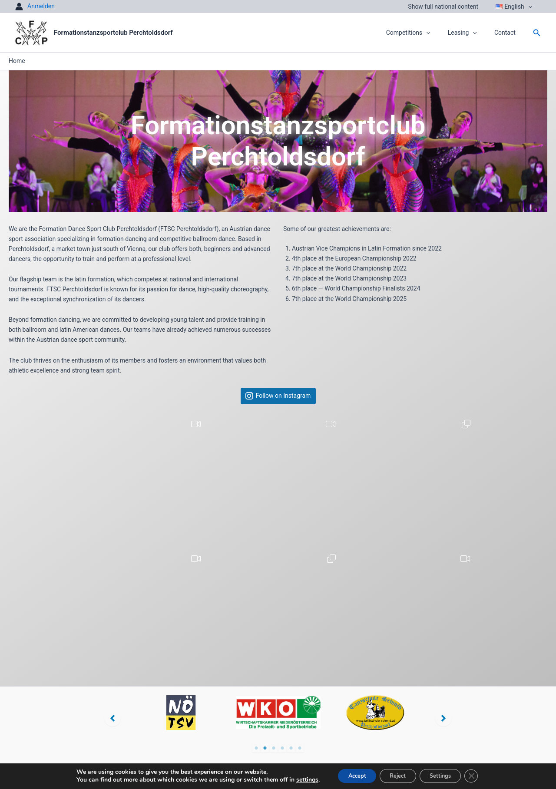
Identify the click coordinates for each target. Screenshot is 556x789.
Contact (507, 32)
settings (295, 779)
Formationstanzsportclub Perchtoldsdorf (113, 32)
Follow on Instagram (283, 396)
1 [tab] (256, 748)
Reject (396, 775)
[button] (531, 6)
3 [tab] (273, 748)
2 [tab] (265, 748)
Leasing (470, 32)
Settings (446, 775)
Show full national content (451, 6)
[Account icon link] (35, 6)
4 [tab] (282, 748)
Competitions (421, 32)
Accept (348, 775)
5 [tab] (291, 748)
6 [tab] (299, 748)
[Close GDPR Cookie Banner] (482, 775)
